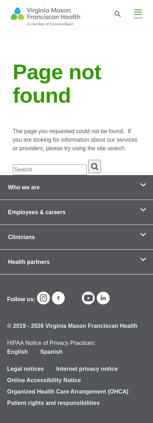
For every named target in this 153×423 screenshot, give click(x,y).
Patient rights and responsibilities (53, 403)
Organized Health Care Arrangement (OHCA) (67, 392)
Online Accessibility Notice (44, 380)
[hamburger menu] (138, 14)
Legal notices (25, 369)
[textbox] (50, 169)
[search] (94, 166)
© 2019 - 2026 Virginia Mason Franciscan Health (72, 326)
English (17, 352)
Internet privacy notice (87, 369)
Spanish (51, 352)
